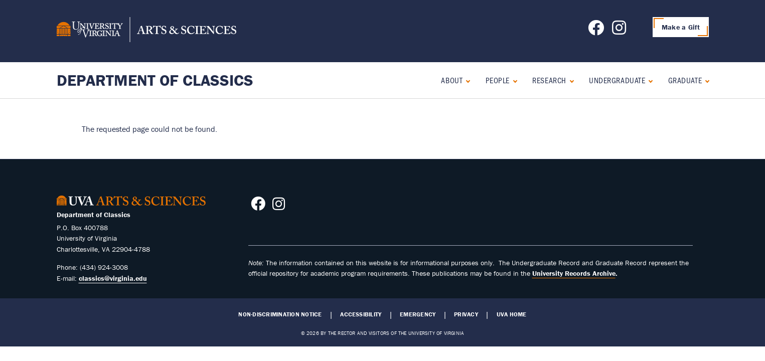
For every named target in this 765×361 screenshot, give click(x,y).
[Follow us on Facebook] (596, 31)
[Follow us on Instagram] (619, 31)
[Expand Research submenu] (569, 80)
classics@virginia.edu (113, 278)
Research (549, 80)
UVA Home (512, 314)
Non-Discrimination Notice (280, 314)
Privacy (466, 314)
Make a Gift (681, 27)
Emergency (417, 314)
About (452, 80)
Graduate (685, 80)
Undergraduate (617, 80)
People (498, 80)
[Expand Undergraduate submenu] (648, 80)
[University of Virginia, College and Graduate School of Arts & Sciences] (146, 31)
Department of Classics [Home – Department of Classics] (155, 80)
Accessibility (360, 314)
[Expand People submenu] (513, 80)
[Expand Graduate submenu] (705, 80)
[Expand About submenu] (466, 80)
